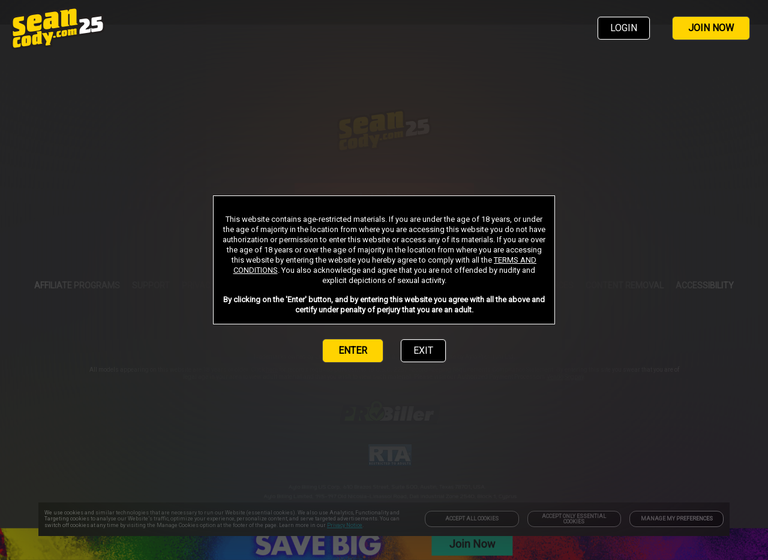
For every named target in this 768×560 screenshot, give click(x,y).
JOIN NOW (711, 28)
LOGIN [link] (623, 28)
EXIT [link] (423, 350)
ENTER (352, 350)
